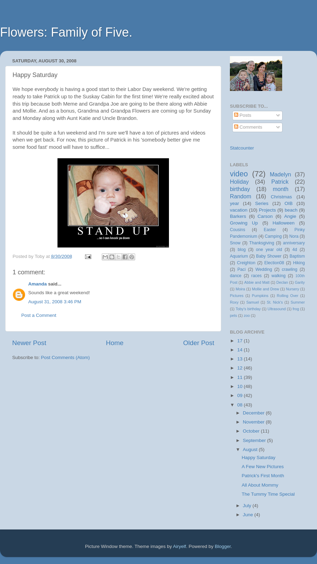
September (255, 440)
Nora (293, 236)
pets (233, 315)
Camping (273, 236)
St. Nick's (275, 302)
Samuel (252, 302)
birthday (240, 189)
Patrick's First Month (263, 475)
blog (242, 249)
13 (240, 358)
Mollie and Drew (265, 289)
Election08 (274, 262)
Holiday (239, 181)
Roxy (234, 302)
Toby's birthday (248, 309)
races (256, 275)
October (252, 431)
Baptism (297, 256)
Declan (282, 282)
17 (240, 340)
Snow (235, 243)
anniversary (294, 243)
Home (114, 342)
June (248, 514)
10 (240, 386)
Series (261, 203)
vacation (238, 210)
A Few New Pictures (263, 466)
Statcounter (242, 148)
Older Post (198, 342)
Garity (300, 282)
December (254, 413)
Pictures (236, 296)
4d (294, 249)
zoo (247, 315)
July (248, 505)
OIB (289, 203)
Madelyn (280, 174)
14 (240, 349)
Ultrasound (277, 309)
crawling (289, 269)
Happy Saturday (259, 457)
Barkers (238, 216)
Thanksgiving (262, 243)
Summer (298, 302)
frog (296, 309)
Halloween (284, 223)
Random (240, 196)
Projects (267, 210)
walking (278, 275)
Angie (290, 216)
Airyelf (179, 546)
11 (240, 377)
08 (240, 404)
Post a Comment (38, 315)
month (280, 189)
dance (235, 275)
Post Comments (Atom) (65, 357)
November (254, 422)
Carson (265, 216)
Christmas (281, 196)
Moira (240, 289)
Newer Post (29, 342)
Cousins (237, 229)
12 (240, 368)
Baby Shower (268, 256)
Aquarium (239, 256)
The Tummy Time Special (268, 494)
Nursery (292, 289)
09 (240, 395)
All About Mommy (260, 485)
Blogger (223, 546)
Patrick (279, 181)
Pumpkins (260, 296)
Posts (243, 115)
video (239, 173)
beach (291, 210)
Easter (270, 229)
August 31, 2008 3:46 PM (54, 301)
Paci (241, 269)
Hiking (299, 262)
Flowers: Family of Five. (66, 32)
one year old (269, 249)
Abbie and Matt (257, 282)
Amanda (37, 284)
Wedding (263, 269)
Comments (248, 127)
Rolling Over (288, 296)
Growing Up (244, 223)
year (234, 203)
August (251, 449)
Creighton (246, 262)
